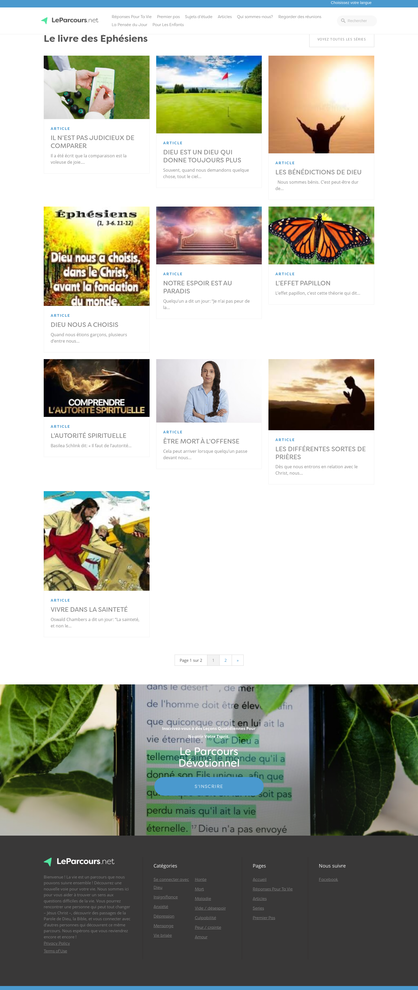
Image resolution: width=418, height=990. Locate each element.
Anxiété (161, 906)
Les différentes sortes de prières (320, 453)
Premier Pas (264, 918)
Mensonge (164, 926)
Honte (201, 879)
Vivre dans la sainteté (89, 609)
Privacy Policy (57, 943)
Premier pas (168, 16)
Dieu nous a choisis (84, 325)
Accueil (260, 879)
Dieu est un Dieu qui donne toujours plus (202, 156)
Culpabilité (205, 918)
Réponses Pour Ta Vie (132, 16)
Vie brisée (163, 935)
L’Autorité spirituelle (88, 436)
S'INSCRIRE (209, 786)
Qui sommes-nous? (255, 16)
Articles (225, 16)
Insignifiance (166, 897)
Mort (199, 889)
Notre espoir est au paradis (197, 287)
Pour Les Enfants (168, 24)
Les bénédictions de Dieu (318, 172)
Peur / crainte (208, 927)
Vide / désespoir (210, 908)
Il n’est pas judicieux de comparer (92, 142)
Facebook (328, 879)
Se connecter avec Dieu (171, 883)
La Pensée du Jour (129, 24)
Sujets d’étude (198, 16)
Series (258, 908)
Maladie (203, 898)
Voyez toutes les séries (341, 39)
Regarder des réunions (299, 16)
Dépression (164, 916)
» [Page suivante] (238, 660)
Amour (201, 937)
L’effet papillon (303, 283)
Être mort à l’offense (201, 441)
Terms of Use (55, 951)
